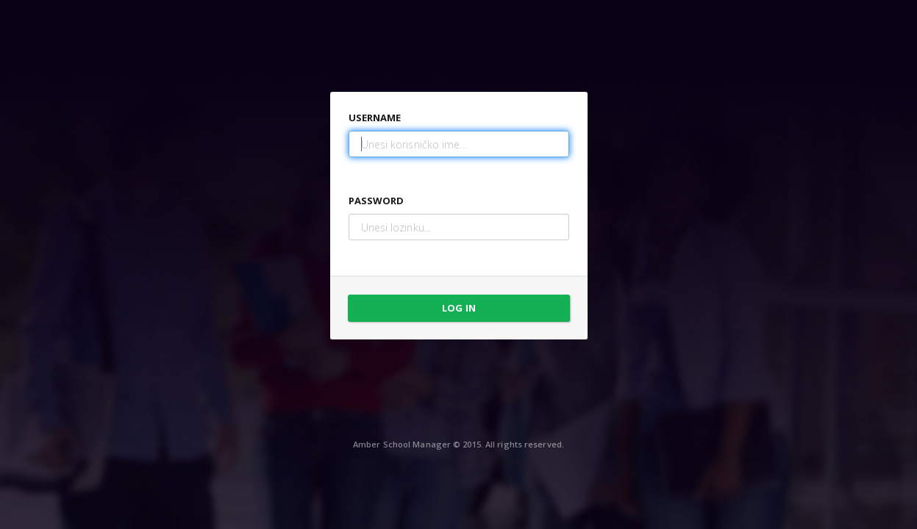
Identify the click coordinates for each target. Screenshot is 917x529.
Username (375, 117)
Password (376, 200)
